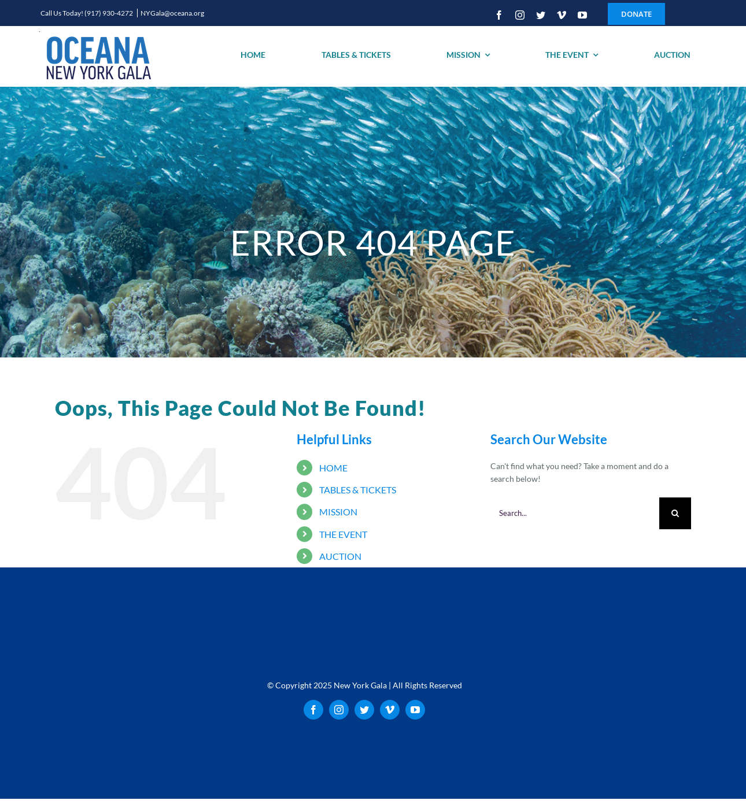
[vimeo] (561, 15)
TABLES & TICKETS (357, 489)
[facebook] (499, 15)
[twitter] (540, 15)
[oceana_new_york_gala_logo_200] (97, 56)
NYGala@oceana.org (172, 13)
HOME (333, 467)
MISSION (338, 511)
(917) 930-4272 (109, 13)
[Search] (675, 513)
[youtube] (582, 15)
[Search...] (574, 513)
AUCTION (340, 556)
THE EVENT (343, 534)
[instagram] (520, 15)
